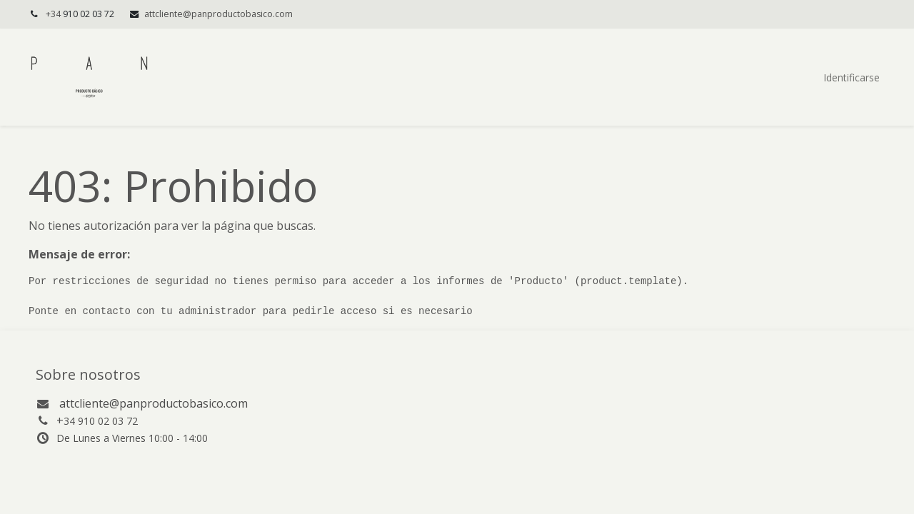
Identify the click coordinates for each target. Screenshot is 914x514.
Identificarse (851, 77)
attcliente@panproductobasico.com (218, 14)
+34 (81, 14)
